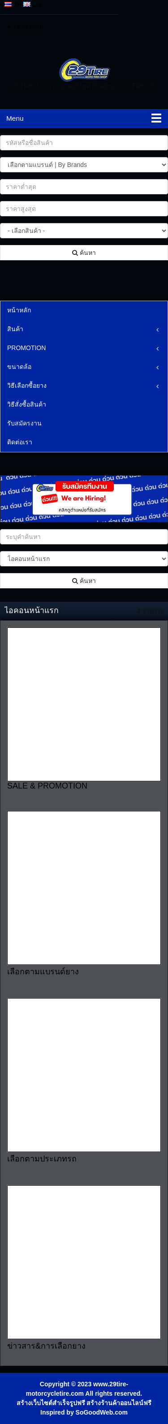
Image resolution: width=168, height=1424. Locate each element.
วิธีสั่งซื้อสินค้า (26, 404)
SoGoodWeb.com (102, 1412)
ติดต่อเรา (19, 442)
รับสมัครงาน (24, 423)
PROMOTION (26, 347)
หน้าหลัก (19, 310)
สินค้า (15, 329)
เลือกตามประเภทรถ (42, 1158)
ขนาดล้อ (19, 366)
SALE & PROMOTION (47, 785)
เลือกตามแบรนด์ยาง (43, 971)
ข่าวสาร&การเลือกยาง (46, 1345)
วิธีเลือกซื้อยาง (27, 385)
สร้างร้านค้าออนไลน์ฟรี (118, 1402)
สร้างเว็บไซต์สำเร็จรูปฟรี (51, 1402)
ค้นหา (84, 252)
